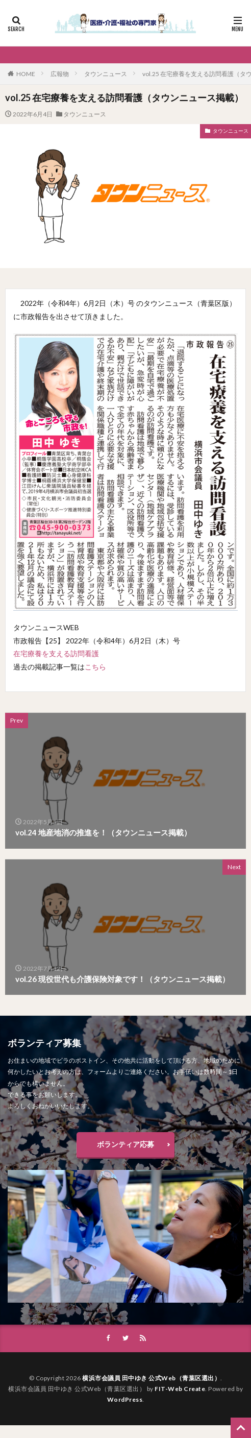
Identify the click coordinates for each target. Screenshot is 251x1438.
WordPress (125, 1399)
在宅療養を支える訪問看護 (56, 653)
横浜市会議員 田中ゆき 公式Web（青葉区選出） (151, 1378)
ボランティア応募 (125, 1144)
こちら (95, 666)
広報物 (60, 74)
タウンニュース (105, 74)
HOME (25, 74)
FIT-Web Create (180, 1389)
